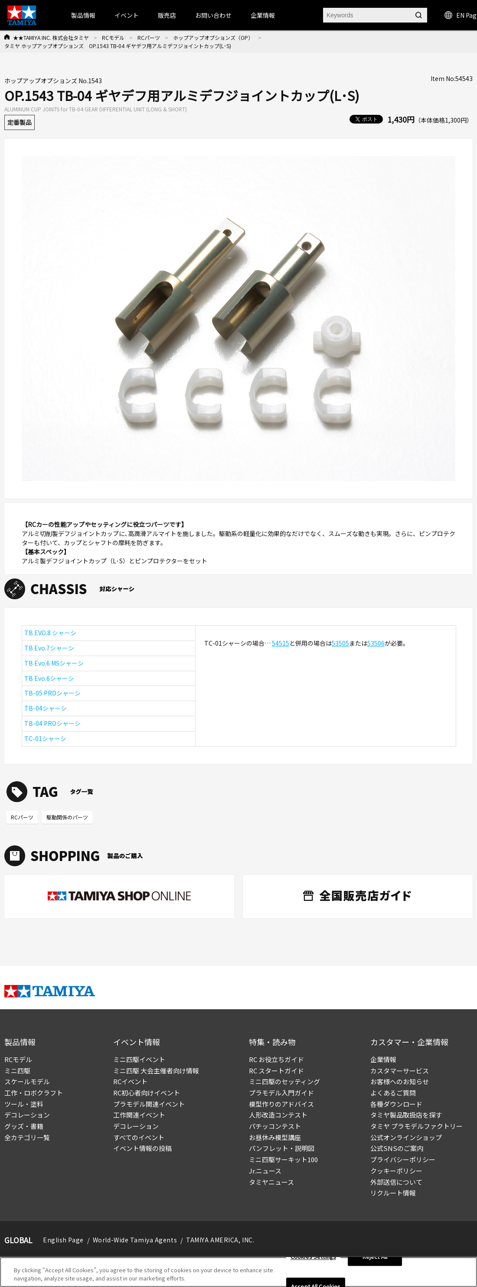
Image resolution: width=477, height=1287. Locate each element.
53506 (376, 643)
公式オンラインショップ (406, 1137)
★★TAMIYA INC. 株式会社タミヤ (51, 37)
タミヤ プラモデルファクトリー (416, 1126)
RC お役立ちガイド (276, 1059)
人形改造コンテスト (278, 1114)
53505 (340, 643)
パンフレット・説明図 (281, 1148)
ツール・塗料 (23, 1103)
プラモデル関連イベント (149, 1103)
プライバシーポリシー (402, 1159)
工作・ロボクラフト (33, 1092)
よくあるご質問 (393, 1092)
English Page (63, 1239)
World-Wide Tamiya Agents (135, 1239)
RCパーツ (148, 37)
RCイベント (130, 1081)
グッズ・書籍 (23, 1126)
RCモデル (113, 37)
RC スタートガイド (276, 1070)
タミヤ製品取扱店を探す (406, 1114)
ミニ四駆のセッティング (284, 1081)
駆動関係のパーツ (67, 817)
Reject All (375, 1258)
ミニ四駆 (17, 1070)
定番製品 (19, 122)
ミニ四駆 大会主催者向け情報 (156, 1070)
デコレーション (27, 1114)
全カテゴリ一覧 (27, 1137)
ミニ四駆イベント (139, 1059)
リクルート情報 (393, 1192)
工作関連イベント (139, 1114)
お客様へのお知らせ (399, 1081)
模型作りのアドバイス (281, 1103)
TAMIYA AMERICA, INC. (220, 1239)
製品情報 (83, 15)
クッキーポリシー (396, 1170)
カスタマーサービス (399, 1070)
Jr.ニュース (265, 1170)
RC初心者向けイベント (146, 1092)
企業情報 (383, 1059)
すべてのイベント (138, 1137)
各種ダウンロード (396, 1103)
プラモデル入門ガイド (281, 1092)
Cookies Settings (313, 1258)
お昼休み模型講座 (275, 1137)
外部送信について (396, 1181)
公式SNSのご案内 (396, 1148)
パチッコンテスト (275, 1126)
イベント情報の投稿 (142, 1148)
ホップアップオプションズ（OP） (213, 37)
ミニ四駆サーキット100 (283, 1159)
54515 (280, 643)
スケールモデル (27, 1081)
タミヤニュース (271, 1181)
